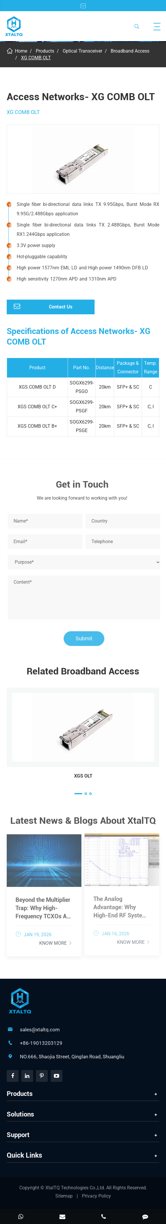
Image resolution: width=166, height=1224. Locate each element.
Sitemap (64, 1196)
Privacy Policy (96, 1196)
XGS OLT (83, 776)
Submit (86, 638)
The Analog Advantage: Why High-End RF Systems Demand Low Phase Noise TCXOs (121, 904)
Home (21, 51)
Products (45, 51)
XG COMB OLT (36, 58)
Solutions (20, 1114)
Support (18, 1135)
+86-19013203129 (41, 1043)
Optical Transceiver (82, 51)
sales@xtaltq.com (40, 1029)
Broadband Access (130, 51)
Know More (56, 940)
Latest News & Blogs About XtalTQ (83, 822)
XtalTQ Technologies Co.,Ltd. (75, 1188)
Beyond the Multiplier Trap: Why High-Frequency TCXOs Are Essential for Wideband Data (44, 905)
